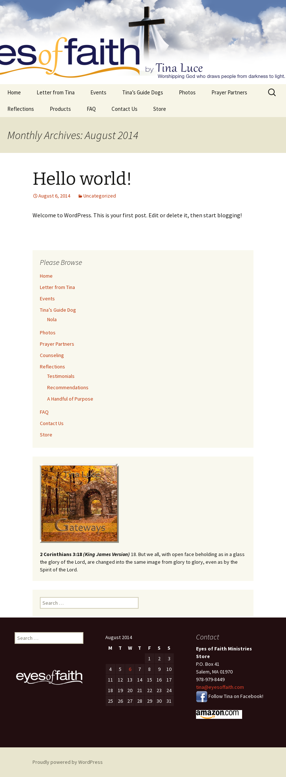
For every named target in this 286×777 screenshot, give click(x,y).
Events (98, 92)
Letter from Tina (56, 92)
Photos (187, 92)
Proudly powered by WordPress (68, 762)
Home (14, 92)
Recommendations (68, 387)
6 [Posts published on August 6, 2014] (130, 669)
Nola (52, 319)
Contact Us (125, 108)
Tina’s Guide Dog (58, 310)
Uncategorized (99, 195)
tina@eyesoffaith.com (220, 687)
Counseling (52, 355)
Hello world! (82, 178)
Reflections (20, 108)
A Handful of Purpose (70, 398)
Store (159, 108)
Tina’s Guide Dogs (142, 92)
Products (60, 108)
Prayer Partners (229, 92)
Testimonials (61, 376)
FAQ (91, 108)
